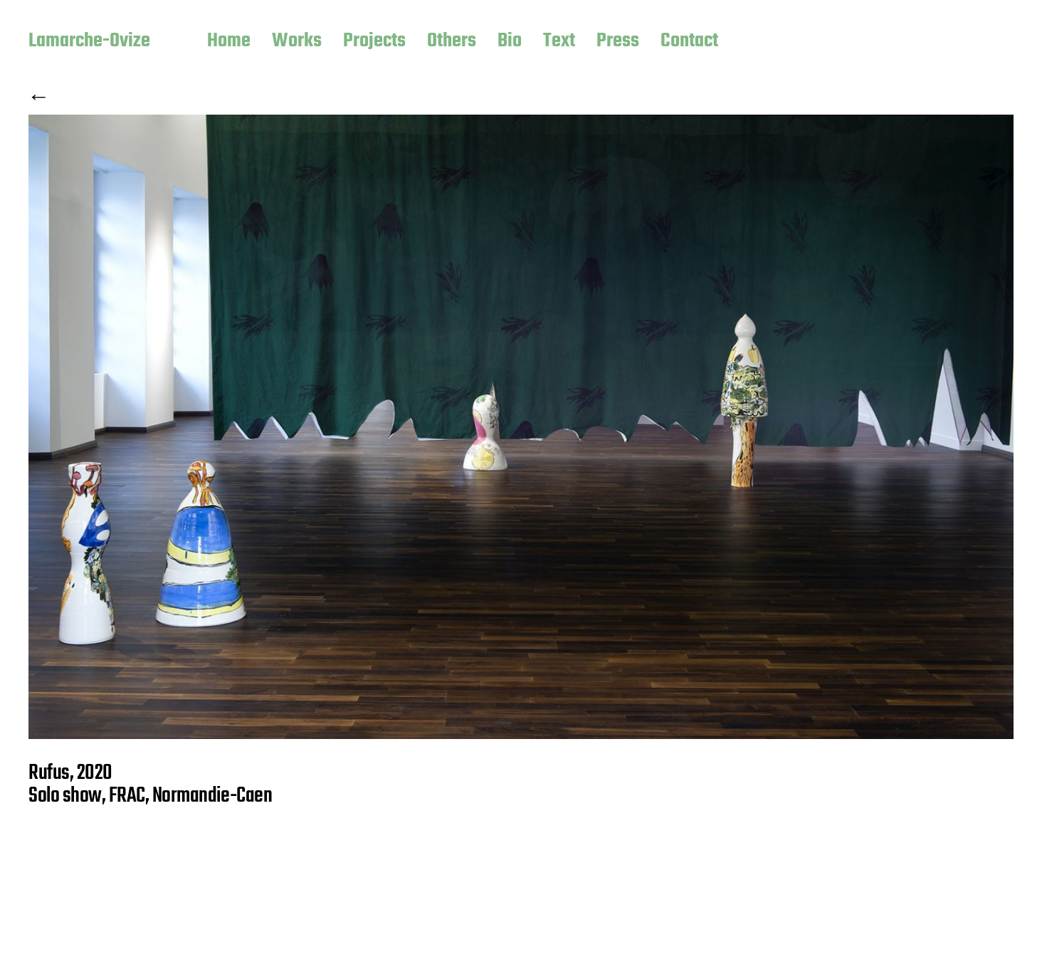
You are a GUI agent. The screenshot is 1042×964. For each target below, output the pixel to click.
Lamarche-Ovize (89, 42)
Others (451, 42)
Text (559, 42)
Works (297, 42)
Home (229, 42)
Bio (510, 42)
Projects (374, 42)
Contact (689, 42)
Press (617, 42)
